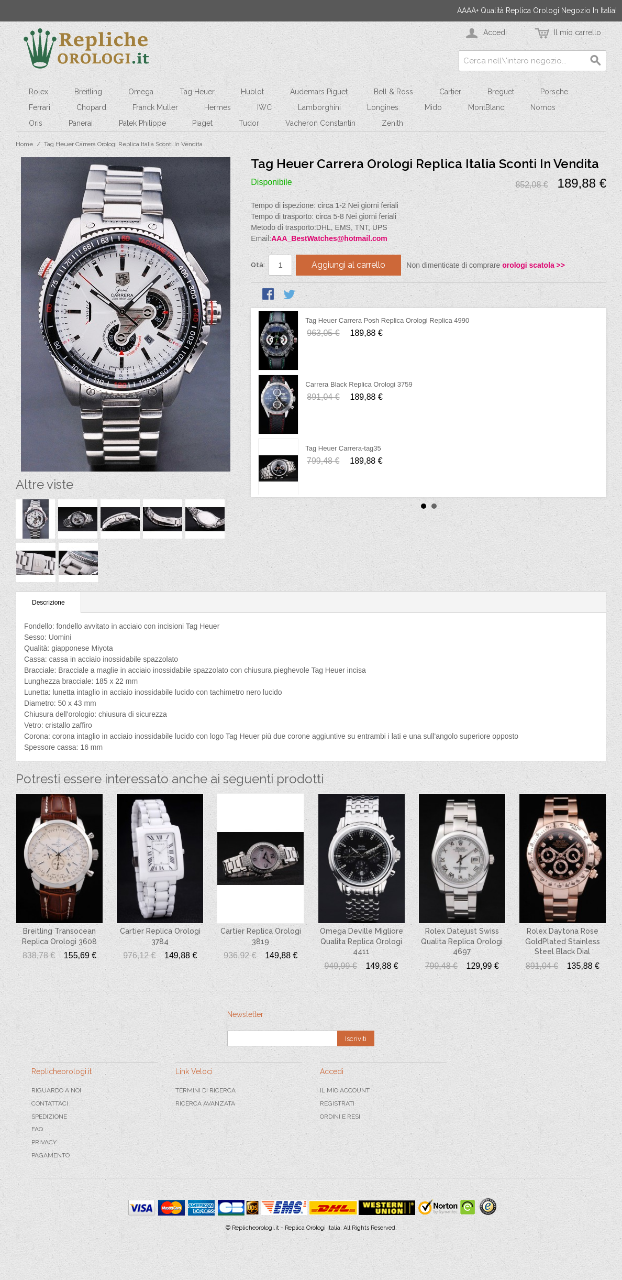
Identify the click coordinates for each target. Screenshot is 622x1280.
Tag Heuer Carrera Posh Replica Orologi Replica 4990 (387, 320)
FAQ (37, 1129)
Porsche (554, 91)
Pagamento (50, 1155)
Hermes (217, 107)
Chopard (91, 107)
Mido (433, 107)
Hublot (252, 91)
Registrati (337, 1103)
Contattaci (49, 1103)
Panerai (81, 123)
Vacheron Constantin (320, 123)
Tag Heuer (197, 91)
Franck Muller (155, 107)
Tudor (249, 123)
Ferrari (39, 107)
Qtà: (258, 265)
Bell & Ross (393, 91)
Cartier (450, 91)
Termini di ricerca (205, 1090)
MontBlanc (486, 107)
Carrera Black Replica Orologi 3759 (358, 384)
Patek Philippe (142, 123)
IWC (264, 107)
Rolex (38, 91)
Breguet (500, 91)
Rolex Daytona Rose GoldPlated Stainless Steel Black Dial (562, 941)
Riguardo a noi (56, 1090)
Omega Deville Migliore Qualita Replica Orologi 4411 (361, 941)
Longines (382, 107)
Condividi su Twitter (290, 295)
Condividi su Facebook (269, 295)
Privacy (44, 1142)
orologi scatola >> (533, 265)
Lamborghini (319, 107)
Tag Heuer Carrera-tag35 (343, 448)
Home (24, 144)
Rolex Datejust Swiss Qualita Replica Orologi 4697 (462, 941)
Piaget (202, 123)
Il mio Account (345, 1090)
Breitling (88, 91)
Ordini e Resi (340, 1116)
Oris (35, 123)
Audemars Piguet (319, 91)
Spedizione (49, 1116)
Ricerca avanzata (205, 1103)
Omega (140, 91)
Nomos (543, 107)
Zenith (392, 123)
